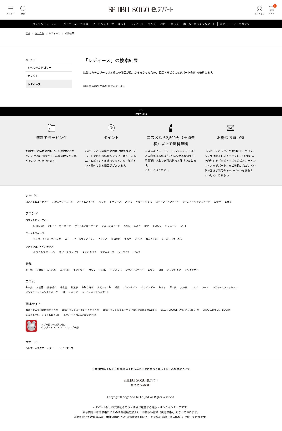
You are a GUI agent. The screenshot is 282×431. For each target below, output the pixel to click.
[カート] (271, 10)
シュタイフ (124, 252)
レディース (137, 24)
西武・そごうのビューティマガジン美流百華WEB (128, 309)
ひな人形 (51, 269)
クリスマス (116, 269)
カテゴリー (33, 195)
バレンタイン (174, 269)
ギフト (122, 24)
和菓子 (74, 287)
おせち (151, 269)
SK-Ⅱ (183, 225)
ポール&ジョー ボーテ (86, 225)
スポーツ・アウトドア (167, 201)
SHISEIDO (38, 225)
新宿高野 (115, 239)
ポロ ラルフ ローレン (44, 252)
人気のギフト (104, 287)
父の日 (102, 269)
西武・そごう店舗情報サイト (41, 309)
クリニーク (171, 225)
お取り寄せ (87, 287)
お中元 (217, 201)
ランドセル (79, 269)
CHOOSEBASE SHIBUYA (215, 309)
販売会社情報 (117, 369)
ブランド (32, 213)
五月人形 (64, 269)
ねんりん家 (151, 239)
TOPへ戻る (141, 113)
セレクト (39, 33)
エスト (136, 225)
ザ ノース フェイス (68, 252)
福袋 (161, 269)
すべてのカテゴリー (39, 67)
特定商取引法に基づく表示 (147, 369)
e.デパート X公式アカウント (78, 314)
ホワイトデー (192, 269)
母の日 (92, 269)
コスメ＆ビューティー (46, 24)
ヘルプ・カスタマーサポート (41, 348)
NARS (127, 225)
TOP (28, 33)
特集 (29, 263)
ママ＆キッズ (107, 252)
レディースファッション (225, 287)
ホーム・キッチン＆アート (199, 24)
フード (205, 287)
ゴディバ (102, 239)
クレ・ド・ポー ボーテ (59, 225)
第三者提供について (178, 369)
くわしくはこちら (155, 170)
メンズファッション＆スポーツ (42, 292)
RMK (146, 225)
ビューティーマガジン (236, 24)
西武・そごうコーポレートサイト (79, 309)
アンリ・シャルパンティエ (47, 239)
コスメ (194, 287)
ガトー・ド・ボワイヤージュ (79, 239)
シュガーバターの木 (171, 239)
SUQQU (157, 225)
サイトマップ (66, 348)
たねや (127, 239)
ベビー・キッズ (169, 24)
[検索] (23, 10)
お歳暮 (228, 201)
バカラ (136, 252)
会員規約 (97, 369)
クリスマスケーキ (135, 269)
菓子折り (51, 287)
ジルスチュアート (111, 225)
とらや (138, 239)
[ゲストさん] (259, 10)
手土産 (63, 287)
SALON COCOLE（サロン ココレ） (178, 309)
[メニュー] (10, 10)
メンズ (152, 24)
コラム (30, 281)
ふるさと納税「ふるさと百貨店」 (43, 314)
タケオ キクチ (89, 252)
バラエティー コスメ (75, 24)
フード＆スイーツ (103, 24)
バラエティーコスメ (62, 201)
